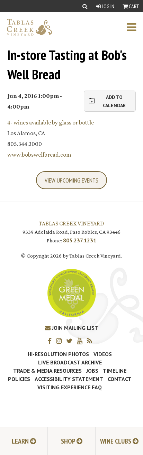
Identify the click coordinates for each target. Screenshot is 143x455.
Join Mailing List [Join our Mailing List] (71, 327)
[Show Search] (85, 6)
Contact (120, 379)
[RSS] (91, 340)
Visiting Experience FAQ (69, 387)
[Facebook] (51, 340)
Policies (19, 379)
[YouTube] (81, 340)
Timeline (114, 370)
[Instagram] (60, 340)
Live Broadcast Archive (70, 362)
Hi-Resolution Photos (58, 354)
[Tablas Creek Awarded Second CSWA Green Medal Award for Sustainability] (71, 292)
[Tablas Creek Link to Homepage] (26, 27)
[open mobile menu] (135, 27)
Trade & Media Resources (47, 370)
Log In (105, 6)
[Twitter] (71, 340)
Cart (131, 6)
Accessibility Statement (69, 379)
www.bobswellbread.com (39, 154)
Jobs (92, 370)
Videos (102, 354)
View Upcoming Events (71, 180)
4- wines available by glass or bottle (50, 122)
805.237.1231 (79, 240)
